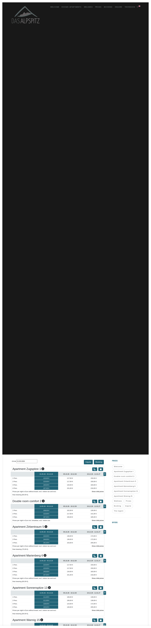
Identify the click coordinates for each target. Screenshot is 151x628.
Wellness (83, 7)
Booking (105, 7)
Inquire (117, 7)
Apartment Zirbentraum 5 (125, 481)
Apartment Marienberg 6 (125, 486)
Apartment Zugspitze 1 (123, 471)
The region (129, 7)
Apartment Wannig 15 (123, 496)
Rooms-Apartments (66, 7)
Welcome (48, 7)
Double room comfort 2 (124, 476)
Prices (95, 7)
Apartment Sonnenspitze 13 (126, 491)
